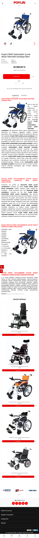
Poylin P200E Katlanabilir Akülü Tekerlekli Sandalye (19, 473)
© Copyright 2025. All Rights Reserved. (17, 532)
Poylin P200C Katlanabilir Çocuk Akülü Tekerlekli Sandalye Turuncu (19, 402)
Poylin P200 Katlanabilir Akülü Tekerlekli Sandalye (19, 331)
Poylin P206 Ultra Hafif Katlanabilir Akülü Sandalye (19, 366)
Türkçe (19, 5)
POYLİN (12, 59)
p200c (8, 293)
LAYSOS (31, 532)
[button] (34, 43)
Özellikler (24, 95)
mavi (23, 293)
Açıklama (15, 95)
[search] (35, 4)
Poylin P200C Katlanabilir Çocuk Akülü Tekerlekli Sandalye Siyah (19, 437)
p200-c (20, 293)
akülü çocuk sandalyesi (14, 293)
